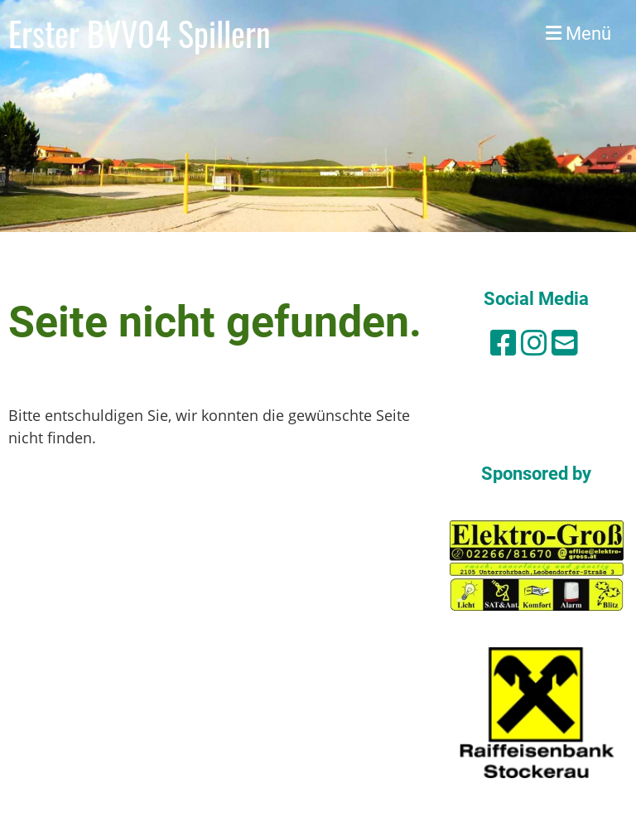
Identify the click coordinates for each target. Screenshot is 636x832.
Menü (578, 33)
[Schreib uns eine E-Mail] (565, 342)
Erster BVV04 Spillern (139, 33)
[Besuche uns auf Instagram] (534, 342)
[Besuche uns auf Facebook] (503, 342)
